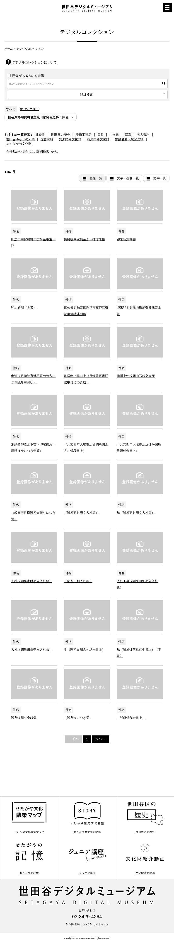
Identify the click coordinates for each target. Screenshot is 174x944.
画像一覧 (95, 178)
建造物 (40, 134)
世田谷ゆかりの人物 (20, 139)
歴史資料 (47, 139)
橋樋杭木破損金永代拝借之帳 (84, 239)
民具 (100, 134)
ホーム (9, 48)
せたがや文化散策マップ (29, 817)
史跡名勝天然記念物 (129, 139)
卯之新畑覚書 (126, 239)
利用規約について (79, 924)
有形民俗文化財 (98, 139)
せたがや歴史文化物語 (87, 817)
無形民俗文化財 (70, 139)
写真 (128, 134)
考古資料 (143, 134)
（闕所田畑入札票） (78, 581)
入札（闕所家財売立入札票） (31, 581)
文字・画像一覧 (128, 178)
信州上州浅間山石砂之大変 (136, 376)
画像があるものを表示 (26, 76)
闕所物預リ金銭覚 (23, 718)
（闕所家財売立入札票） (81, 512)
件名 (38, 117)
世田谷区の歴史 (145, 817)
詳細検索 (42, 151)
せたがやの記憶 (29, 858)
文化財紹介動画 (145, 858)
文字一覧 (159, 178)
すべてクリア (29, 109)
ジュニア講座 (87, 858)
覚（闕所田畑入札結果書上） (84, 649)
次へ (100, 739)
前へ (73, 739)
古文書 (114, 134)
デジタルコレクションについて (34, 62)
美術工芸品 (84, 134)
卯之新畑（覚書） (23, 307)
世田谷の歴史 (60, 134)
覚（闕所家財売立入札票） (136, 512)
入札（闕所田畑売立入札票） (31, 649)
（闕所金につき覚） (78, 718)
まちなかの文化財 (18, 144)
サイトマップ (100, 924)
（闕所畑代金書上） (131, 718)
